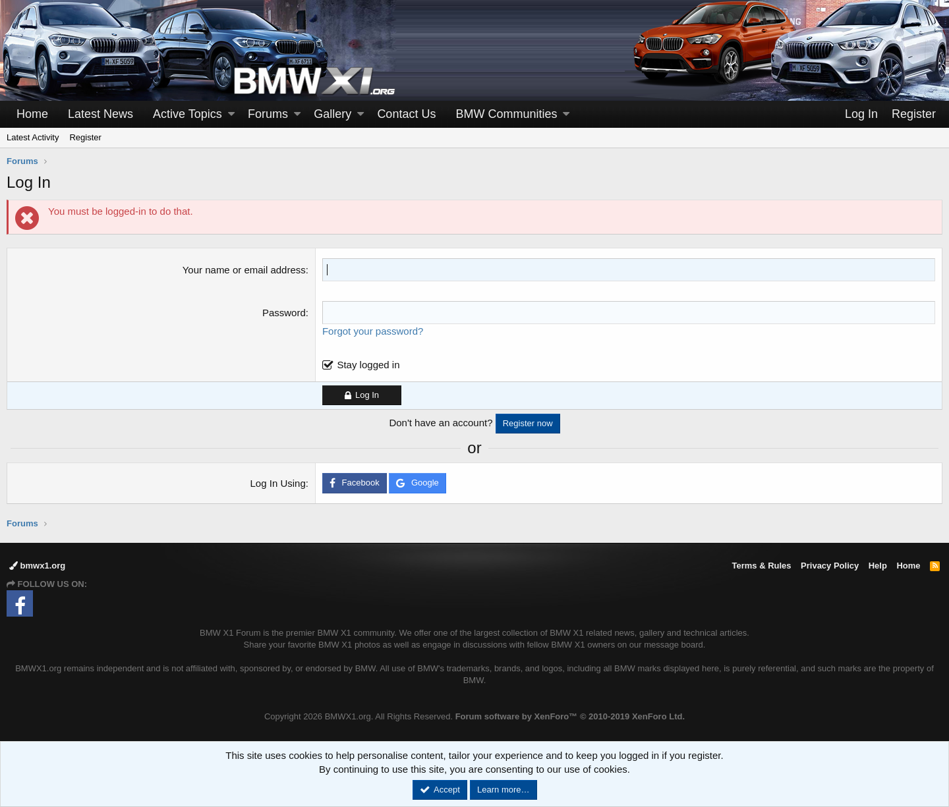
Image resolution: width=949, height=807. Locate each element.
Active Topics (187, 114)
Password (284, 312)
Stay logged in (368, 364)
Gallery (332, 114)
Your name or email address (244, 269)
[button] (231, 114)
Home (32, 114)
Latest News (100, 114)
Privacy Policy (830, 565)
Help (878, 565)
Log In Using (278, 483)
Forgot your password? (372, 331)
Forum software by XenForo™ (570, 716)
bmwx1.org (37, 565)
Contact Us (406, 114)
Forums (268, 114)
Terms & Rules (761, 565)
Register (85, 137)
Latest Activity (33, 137)
